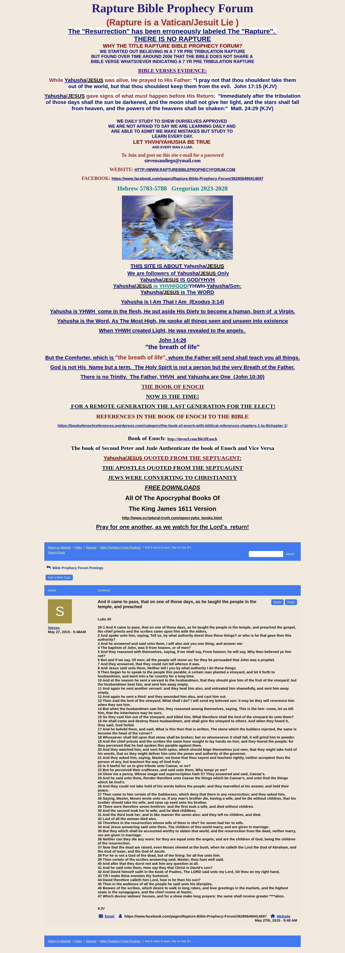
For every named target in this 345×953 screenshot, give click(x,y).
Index (78, 547)
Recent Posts (56, 552)
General (91, 547)
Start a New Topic (59, 577)
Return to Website (59, 547)
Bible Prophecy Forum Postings (120, 547)
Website (283, 916)
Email (109, 916)
